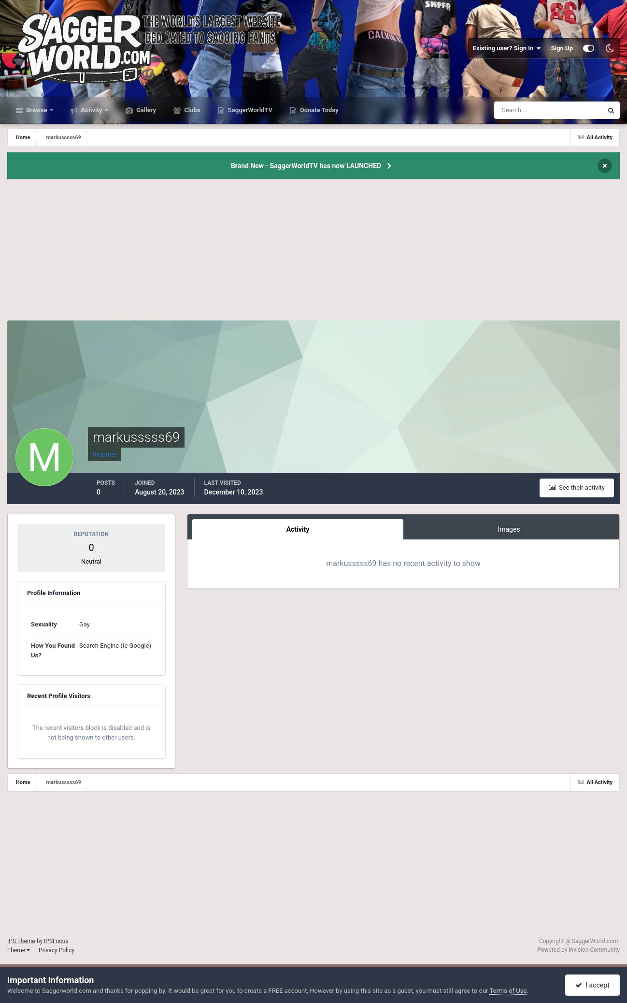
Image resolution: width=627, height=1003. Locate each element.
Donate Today (319, 110)
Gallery (145, 110)
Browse (37, 110)
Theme (18, 950)
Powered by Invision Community (578, 949)
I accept (592, 985)
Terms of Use (508, 990)
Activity (91, 110)
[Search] (519, 110)
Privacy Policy (56, 950)
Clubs (191, 110)
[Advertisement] (313, 252)
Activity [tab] (298, 529)
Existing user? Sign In (507, 48)
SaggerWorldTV (250, 110)
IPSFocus (56, 941)
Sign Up (562, 48)
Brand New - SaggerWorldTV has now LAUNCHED (306, 166)
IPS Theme (21, 941)
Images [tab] (509, 529)
